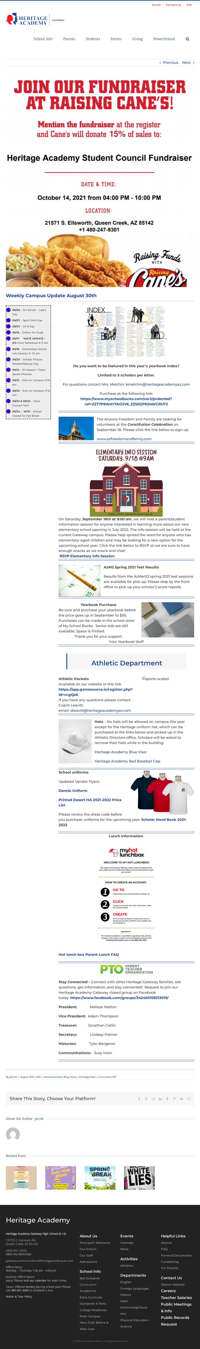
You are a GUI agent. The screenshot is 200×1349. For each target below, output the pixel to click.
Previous (170, 62)
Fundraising (170, 1261)
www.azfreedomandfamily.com (124, 439)
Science (126, 1326)
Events (126, 1236)
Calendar (127, 1242)
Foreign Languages (134, 1288)
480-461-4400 (20, 1290)
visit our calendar (35, 1280)
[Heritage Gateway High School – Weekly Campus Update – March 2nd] (100, 1168)
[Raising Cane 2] (100, 182)
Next (186, 62)
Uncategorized (86, 1076)
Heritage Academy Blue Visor (121, 752)
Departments (133, 1275)
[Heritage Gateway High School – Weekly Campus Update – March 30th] (21, 1168)
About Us (88, 1236)
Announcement (53, 1076)
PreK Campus (90, 1316)
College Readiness (93, 1309)
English (125, 1282)
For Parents (169, 1268)
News (73, 1076)
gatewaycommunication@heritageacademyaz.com (39, 1260)
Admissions (88, 1261)
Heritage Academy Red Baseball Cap (127, 761)
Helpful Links (173, 1236)
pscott (13, 1076)
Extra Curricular (91, 1297)
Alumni (166, 1242)
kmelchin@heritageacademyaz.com (158, 384)
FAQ (164, 1249)
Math (124, 1301)
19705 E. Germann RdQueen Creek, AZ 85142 (22, 1242)
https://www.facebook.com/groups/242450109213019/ (119, 997)
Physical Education (134, 1320)
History (125, 1294)
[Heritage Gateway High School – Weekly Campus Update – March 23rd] (60, 1168)
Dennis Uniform (73, 791)
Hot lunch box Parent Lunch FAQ (89, 954)
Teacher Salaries (176, 1297)
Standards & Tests (93, 1303)
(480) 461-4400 (16, 1250)
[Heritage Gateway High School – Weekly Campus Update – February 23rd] (139, 1168)
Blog (66, 1076)
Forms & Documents (176, 1255)
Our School (88, 1249)
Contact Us (171, 1277)
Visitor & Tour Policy (19, 1296)
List (62, 805)
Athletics (126, 1265)
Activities (129, 1258)
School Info (90, 1271)
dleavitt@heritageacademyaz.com (101, 710)
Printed (65, 800)
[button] (187, 38)
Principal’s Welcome (95, 1242)
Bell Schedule (90, 1278)
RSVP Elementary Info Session (87, 556)
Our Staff (86, 1255)
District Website (173, 1284)
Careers (168, 1290)
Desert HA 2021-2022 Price (96, 800)
